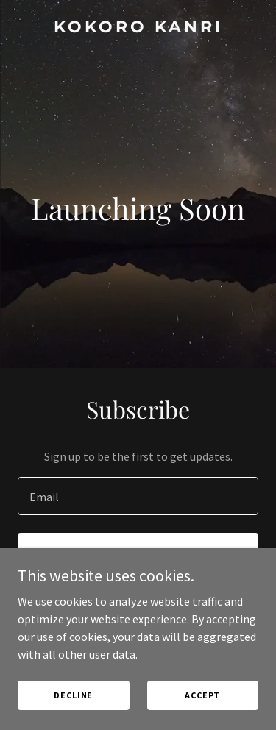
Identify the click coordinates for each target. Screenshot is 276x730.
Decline (73, 695)
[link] (138, 28)
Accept (202, 695)
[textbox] (138, 496)
